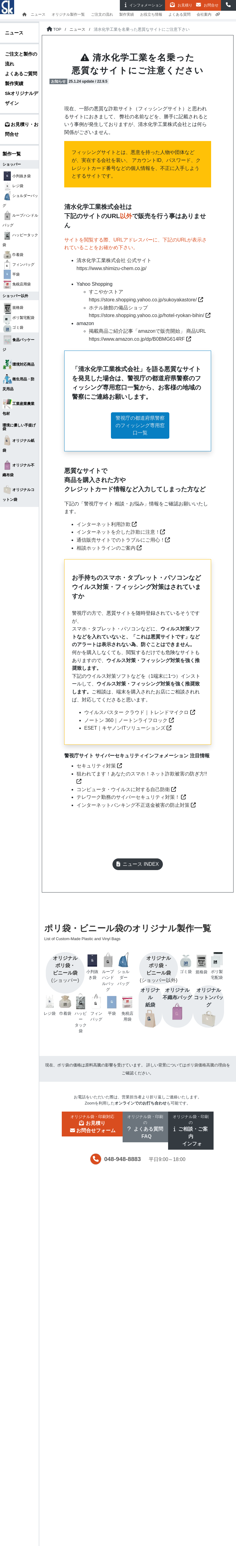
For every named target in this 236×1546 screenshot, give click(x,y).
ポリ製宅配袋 (18, 318)
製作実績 (126, 14)
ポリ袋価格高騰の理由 (206, 1065)
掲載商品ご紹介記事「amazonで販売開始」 (137, 331)
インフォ (142, 4)
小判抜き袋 (16, 176)
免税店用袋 (16, 284)
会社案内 (204, 14)
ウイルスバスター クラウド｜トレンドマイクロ (139, 712)
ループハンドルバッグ (20, 218)
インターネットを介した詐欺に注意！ (121, 532)
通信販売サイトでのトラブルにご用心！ (123, 540)
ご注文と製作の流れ (21, 58)
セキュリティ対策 (99, 765)
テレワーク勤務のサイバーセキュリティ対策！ (131, 797)
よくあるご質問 (21, 73)
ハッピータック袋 (20, 238)
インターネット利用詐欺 (107, 524)
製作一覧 (11, 153)
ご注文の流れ (102, 14)
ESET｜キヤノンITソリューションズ (127, 728)
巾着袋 (12, 255)
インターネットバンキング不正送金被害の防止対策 (136, 805)
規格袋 (12, 307)
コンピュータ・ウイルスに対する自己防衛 (126, 789)
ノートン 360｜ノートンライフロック (129, 720)
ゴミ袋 (12, 327)
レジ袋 (12, 186)
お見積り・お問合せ (21, 129)
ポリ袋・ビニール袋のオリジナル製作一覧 (135, 933)
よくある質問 (179, 14)
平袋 (11, 274)
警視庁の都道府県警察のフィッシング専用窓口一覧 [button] (140, 425)
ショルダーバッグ (20, 199)
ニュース (38, 14)
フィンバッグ (18, 264)
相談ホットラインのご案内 (109, 548)
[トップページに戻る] (54, 29)
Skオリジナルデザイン (21, 98)
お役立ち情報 (151, 14)
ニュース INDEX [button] (137, 864)
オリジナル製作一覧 (68, 14)
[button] (228, 5)
